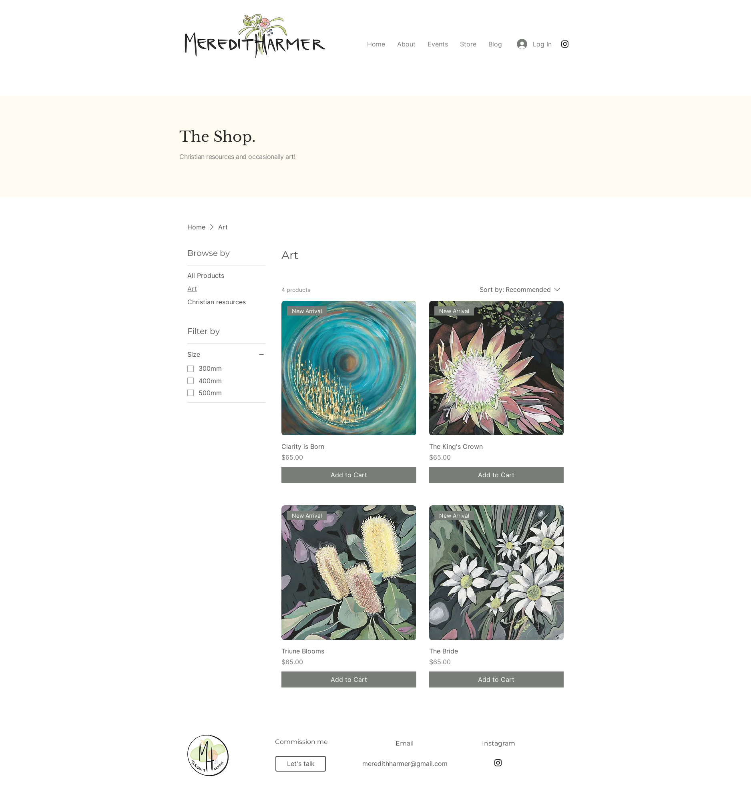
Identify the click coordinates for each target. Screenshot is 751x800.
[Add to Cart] (348, 475)
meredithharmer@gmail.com (405, 764)
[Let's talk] (300, 764)
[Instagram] (565, 44)
